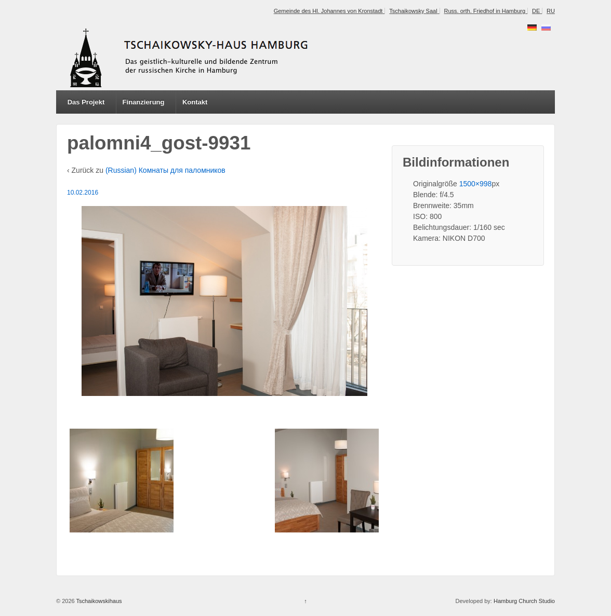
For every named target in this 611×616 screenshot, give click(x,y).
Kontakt (194, 102)
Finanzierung (144, 102)
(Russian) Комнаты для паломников (165, 170)
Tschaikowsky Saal (413, 11)
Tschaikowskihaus (98, 601)
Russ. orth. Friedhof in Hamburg (485, 11)
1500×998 (475, 184)
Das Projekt (86, 102)
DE (536, 11)
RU (551, 11)
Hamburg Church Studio (524, 601)
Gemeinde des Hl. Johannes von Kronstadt (328, 11)
